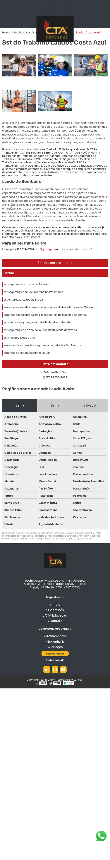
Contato (55, 621)
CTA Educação (55, 615)
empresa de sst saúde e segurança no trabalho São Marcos (42, 345)
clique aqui (46, 249)
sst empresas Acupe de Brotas (24, 299)
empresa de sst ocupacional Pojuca (27, 352)
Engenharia (55, 641)
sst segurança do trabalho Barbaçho (27, 284)
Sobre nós (55, 610)
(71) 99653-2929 (55, 377)
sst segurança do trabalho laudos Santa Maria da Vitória (40, 330)
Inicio (55, 605)
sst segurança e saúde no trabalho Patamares (33, 292)
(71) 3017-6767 (55, 372)
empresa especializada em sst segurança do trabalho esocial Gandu (48, 307)
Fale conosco (55, 653)
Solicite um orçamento (55, 263)
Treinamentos (55, 636)
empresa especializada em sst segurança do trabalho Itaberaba (45, 314)
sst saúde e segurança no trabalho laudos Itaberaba (37, 322)
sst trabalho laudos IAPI (19, 337)
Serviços (55, 647)
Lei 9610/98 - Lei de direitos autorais (72, 538)
